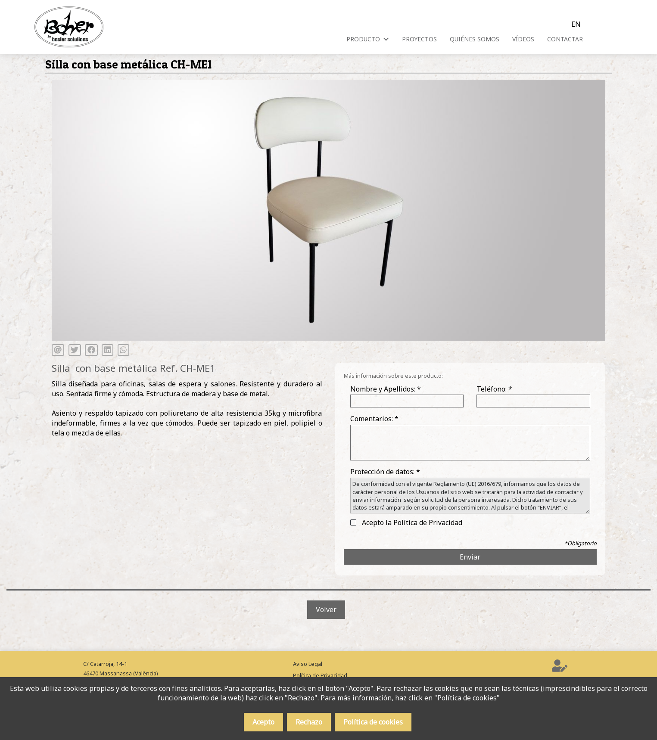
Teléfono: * (494, 389)
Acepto (263, 722)
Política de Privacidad (320, 675)
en (576, 24)
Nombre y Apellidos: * (385, 389)
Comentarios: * (374, 418)
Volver (326, 609)
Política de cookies (373, 722)
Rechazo (309, 722)
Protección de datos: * (385, 471)
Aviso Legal (307, 664)
